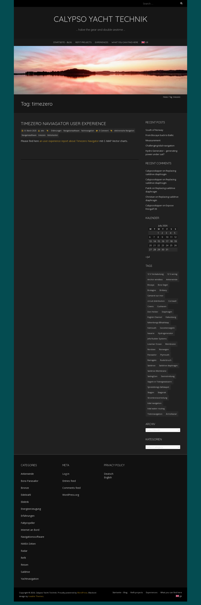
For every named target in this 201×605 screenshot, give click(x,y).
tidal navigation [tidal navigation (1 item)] (154, 403)
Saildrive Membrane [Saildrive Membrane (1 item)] (156, 371)
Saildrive (25, 571)
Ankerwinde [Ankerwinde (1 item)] (171, 279)
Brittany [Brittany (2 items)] (163, 290)
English (108, 477)
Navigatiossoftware (29, 135)
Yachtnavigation (87, 130)
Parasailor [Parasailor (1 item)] (152, 354)
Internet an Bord (30, 529)
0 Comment (104, 130)
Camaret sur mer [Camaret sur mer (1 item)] (155, 295)
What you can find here (125, 42)
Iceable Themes (35, 596)
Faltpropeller (28, 522)
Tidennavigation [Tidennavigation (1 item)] (154, 414)
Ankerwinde (27, 473)
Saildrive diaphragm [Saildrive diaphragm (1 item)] (168, 365)
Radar (24, 550)
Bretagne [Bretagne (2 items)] (151, 290)
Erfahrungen (56, 130)
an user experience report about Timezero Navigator (69, 141)
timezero (41, 135)
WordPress (82, 592)
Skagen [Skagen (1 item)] (150, 392)
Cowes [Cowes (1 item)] (150, 306)
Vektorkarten (52, 135)
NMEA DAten (28, 543)
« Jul (148, 256)
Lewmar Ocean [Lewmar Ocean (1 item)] (154, 344)
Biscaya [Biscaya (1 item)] (150, 285)
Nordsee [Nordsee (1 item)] (151, 349)
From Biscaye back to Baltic (160, 135)
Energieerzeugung (31, 508)
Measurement (153, 140)
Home (165, 97)
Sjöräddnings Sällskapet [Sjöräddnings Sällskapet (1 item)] (158, 387)
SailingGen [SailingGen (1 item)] (152, 376)
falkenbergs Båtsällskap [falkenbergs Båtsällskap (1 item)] (158, 322)
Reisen (24, 564)
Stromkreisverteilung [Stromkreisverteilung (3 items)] (157, 397)
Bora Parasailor (29, 481)
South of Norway (154, 130)
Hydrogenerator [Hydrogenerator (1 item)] (165, 333)
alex (42, 130)
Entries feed (69, 481)
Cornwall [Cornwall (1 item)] (172, 301)
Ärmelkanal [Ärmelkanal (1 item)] (171, 414)
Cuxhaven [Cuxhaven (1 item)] (161, 306)
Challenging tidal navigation (160, 145)
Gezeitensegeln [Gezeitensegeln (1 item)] (167, 328)
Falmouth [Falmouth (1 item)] (151, 328)
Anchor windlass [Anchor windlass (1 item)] (155, 279)
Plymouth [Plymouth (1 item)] (164, 354)
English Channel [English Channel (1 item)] (154, 317)
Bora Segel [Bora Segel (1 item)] (163, 285)
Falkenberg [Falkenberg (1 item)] (171, 317)
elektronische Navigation (124, 130)
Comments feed (71, 487)
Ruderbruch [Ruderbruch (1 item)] (165, 360)
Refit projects (83, 42)
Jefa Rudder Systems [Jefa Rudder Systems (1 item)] (157, 338)
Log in (65, 473)
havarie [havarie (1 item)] (150, 333)
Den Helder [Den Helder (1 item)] (152, 311)
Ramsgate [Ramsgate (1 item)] (151, 360)
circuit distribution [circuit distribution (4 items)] (156, 301)
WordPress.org (70, 494)
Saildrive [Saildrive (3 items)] (151, 365)
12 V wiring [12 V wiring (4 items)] (172, 274)
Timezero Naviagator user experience (63, 123)
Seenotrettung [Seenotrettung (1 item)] (167, 376)
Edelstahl (26, 494)
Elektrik (25, 502)
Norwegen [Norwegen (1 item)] (164, 349)
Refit (23, 557)
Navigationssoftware (71, 130)
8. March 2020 (30, 130)
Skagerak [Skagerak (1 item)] (162, 392)
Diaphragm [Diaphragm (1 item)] (167, 311)
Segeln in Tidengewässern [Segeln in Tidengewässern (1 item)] (159, 381)
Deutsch (108, 473)
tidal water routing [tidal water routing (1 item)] (156, 408)
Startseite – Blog (62, 42)
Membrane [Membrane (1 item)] (170, 344)
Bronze (25, 487)
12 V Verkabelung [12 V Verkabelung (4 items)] (155, 274)
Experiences (101, 42)
